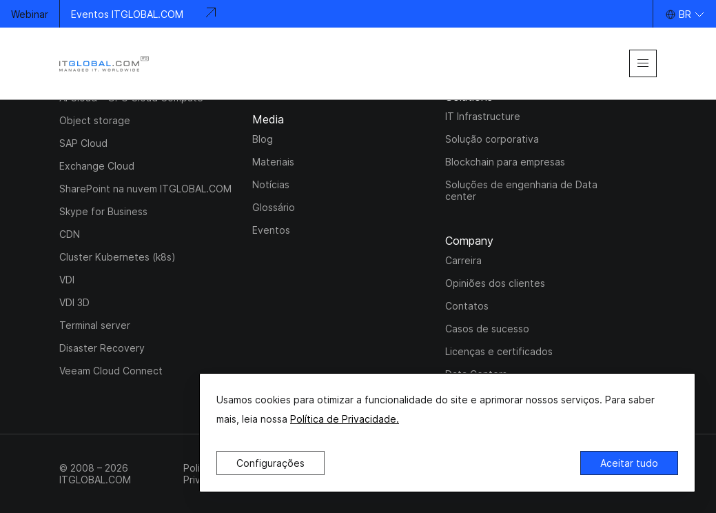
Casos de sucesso (487, 328)
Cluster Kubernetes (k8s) (117, 257)
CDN (69, 234)
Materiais (273, 162)
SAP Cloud (83, 143)
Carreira (463, 260)
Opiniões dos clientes (495, 283)
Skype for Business (103, 211)
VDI (66, 279)
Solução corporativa (492, 139)
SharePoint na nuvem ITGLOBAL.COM (145, 188)
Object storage (94, 120)
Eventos (271, 230)
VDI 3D (74, 302)
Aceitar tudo (629, 463)
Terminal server (94, 325)
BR (685, 14)
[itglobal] (104, 64)
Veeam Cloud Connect (111, 370)
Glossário (273, 207)
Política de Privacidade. (344, 419)
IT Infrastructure (482, 116)
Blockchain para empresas (505, 162)
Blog (262, 139)
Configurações (270, 463)
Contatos (467, 306)
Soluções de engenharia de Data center (521, 190)
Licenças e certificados (499, 351)
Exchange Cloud (96, 166)
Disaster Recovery (102, 348)
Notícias (270, 184)
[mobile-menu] (643, 63)
